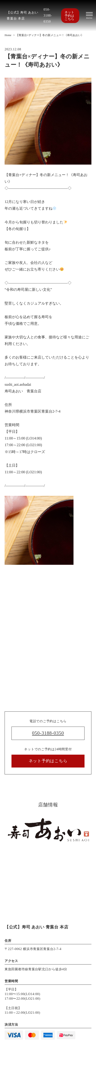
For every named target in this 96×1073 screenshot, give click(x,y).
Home (8, 35)
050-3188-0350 (48, 15)
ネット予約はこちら (69, 15)
